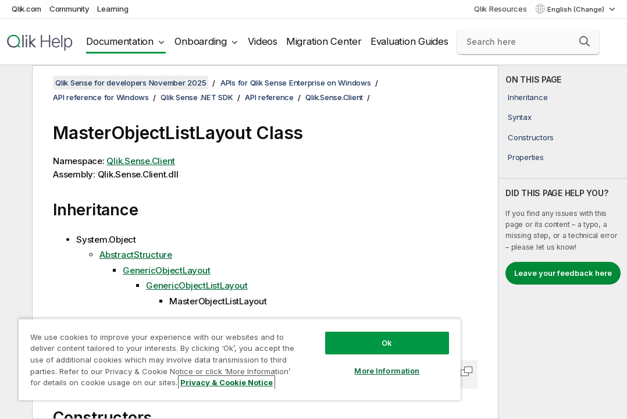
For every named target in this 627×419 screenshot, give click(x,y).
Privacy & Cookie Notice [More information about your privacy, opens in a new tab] (226, 382)
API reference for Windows (101, 97)
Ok (387, 342)
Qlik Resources (500, 8)
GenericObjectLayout (166, 270)
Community (69, 8)
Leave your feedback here (563, 273)
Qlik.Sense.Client (334, 97)
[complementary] (562, 242)
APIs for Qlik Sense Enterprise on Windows (295, 82)
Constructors (531, 137)
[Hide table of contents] (14, 83)
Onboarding (200, 41)
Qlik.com (26, 8)
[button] (584, 41)
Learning (112, 8)
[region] (240, 359)
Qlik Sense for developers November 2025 (130, 82)
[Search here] (528, 42)
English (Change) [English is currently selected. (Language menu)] (576, 9)
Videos (262, 41)
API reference (269, 97)
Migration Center (324, 41)
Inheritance (527, 97)
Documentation (120, 41)
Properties (526, 157)
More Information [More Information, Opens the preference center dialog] (386, 370)
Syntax (520, 117)
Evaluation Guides (409, 41)
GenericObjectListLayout (196, 285)
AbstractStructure (135, 254)
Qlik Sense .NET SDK (197, 97)
